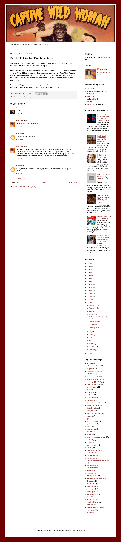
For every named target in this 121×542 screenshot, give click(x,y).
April (91, 341)
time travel (90, 481)
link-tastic (90, 432)
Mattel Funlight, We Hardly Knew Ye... (104, 217)
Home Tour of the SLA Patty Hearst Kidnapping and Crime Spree (103, 238)
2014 (89, 278)
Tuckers (19, 134)
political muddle (92, 450)
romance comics (92, 468)
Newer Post (15, 183)
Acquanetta (91, 363)
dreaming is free (92, 408)
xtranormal (90, 513)
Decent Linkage (94, 322)
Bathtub (19, 108)
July (90, 332)
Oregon (89, 442)
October (92, 311)
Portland (90, 453)
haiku (89, 426)
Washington (91, 499)
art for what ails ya (93, 366)
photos (89, 448)
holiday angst (91, 429)
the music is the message (24, 97)
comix (89, 390)
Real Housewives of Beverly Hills (98, 461)
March (91, 344)
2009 (89, 293)
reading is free (92, 458)
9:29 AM (19, 114)
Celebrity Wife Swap (94, 384)
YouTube (90, 102)
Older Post (73, 183)
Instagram (90, 94)
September (93, 314)
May (91, 337)
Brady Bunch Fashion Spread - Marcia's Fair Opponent (103, 138)
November (93, 308)
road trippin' (91, 465)
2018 (89, 266)
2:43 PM (19, 159)
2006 (89, 302)
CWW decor (91, 400)
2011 (89, 287)
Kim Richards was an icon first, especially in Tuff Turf (103, 177)
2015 (89, 275)
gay (88, 419)
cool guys (90, 395)
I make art (90, 88)
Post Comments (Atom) (28, 187)
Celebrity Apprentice (94, 382)
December (93, 305)
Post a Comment (19, 178)
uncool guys (91, 492)
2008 (89, 296)
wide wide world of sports (95, 507)
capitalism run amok (94, 379)
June (91, 335)
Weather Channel (93, 502)
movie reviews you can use (96, 437)
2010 (89, 290)
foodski (89, 416)
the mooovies (91, 476)
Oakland (90, 440)
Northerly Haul (94, 328)
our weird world (92, 445)
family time (90, 411)
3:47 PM (19, 127)
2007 (89, 299)
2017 (89, 269)
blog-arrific (90, 369)
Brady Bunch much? (94, 371)
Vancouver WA (92, 494)
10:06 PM (19, 139)
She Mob (96, 99)
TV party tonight (92, 486)
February (92, 347)
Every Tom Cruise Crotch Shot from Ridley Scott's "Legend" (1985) (103, 117)
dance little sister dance (95, 403)
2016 (89, 272)
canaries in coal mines (94, 376)
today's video (91, 484)
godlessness (91, 424)
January (92, 350)
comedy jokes (91, 387)
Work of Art (90, 510)
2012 (89, 284)
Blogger (83, 530)
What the (90, 505)
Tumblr (89, 104)
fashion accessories (93, 413)
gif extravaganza (92, 421)
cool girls (90, 392)
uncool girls (91, 489)
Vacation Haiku (94, 325)
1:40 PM (19, 174)
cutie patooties (92, 398)
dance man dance (93, 405)
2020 (89, 263)
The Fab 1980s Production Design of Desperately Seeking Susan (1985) (103, 199)
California (90, 374)
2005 (89, 353)
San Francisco (92, 470)
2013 (89, 281)
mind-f (89, 434)
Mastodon (90, 96)
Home (44, 183)
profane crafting (92, 455)
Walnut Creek (91, 497)
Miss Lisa (19, 121)
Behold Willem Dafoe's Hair (102, 156)
